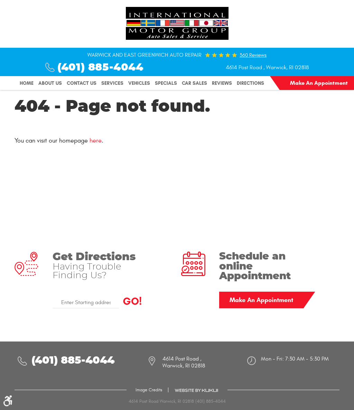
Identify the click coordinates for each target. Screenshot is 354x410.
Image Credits (149, 390)
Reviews (222, 83)
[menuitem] (27, 83)
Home (27, 83)
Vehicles (139, 83)
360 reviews (253, 55)
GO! (132, 302)
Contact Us (81, 83)
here (96, 140)
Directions (250, 83)
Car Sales (194, 83)
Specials (166, 83)
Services (112, 83)
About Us (50, 83)
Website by (196, 390)
